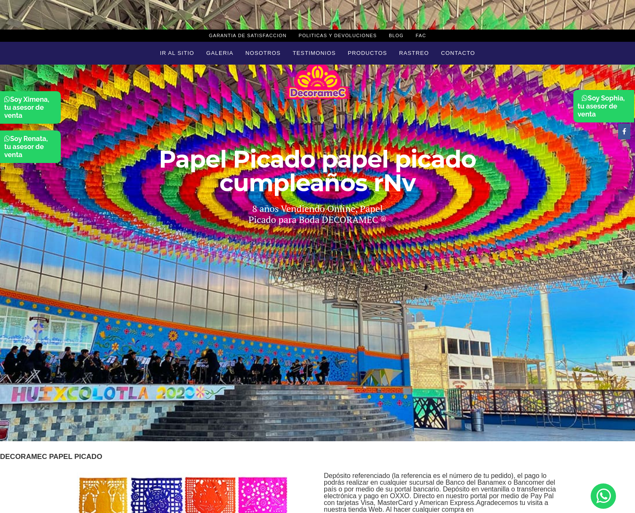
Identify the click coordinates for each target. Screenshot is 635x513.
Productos (367, 53)
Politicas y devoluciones (338, 35)
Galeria (219, 53)
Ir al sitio (177, 53)
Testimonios (314, 53)
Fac (420, 35)
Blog (396, 35)
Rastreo (414, 53)
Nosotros (262, 53)
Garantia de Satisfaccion (248, 35)
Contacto (458, 53)
